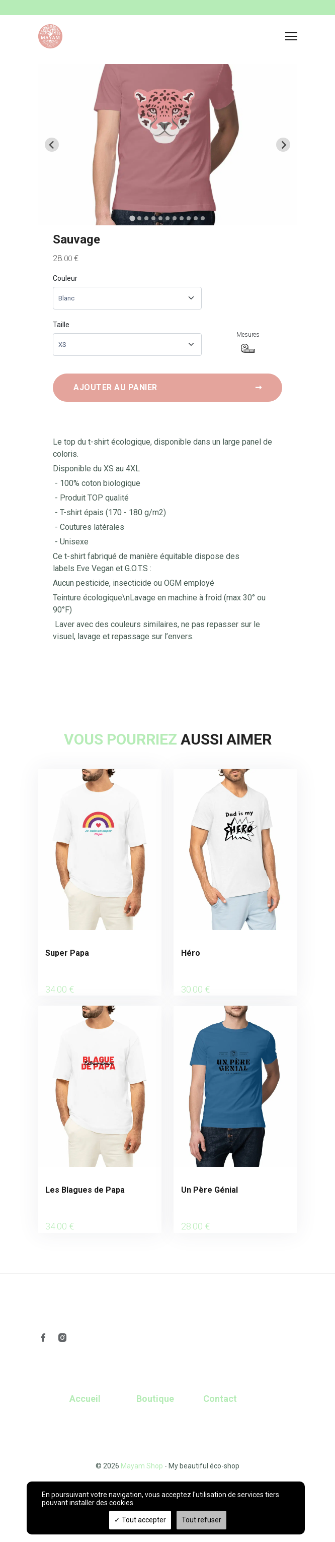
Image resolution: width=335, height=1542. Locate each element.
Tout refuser (201, 1520)
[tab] (132, 218)
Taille (61, 325)
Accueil (85, 1398)
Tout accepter (140, 1520)
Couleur (65, 278)
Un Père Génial (209, 1190)
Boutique (155, 1398)
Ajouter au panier (167, 388)
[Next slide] (283, 145)
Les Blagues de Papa (85, 1190)
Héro (190, 953)
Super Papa (67, 953)
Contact (220, 1398)
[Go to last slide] (52, 145)
